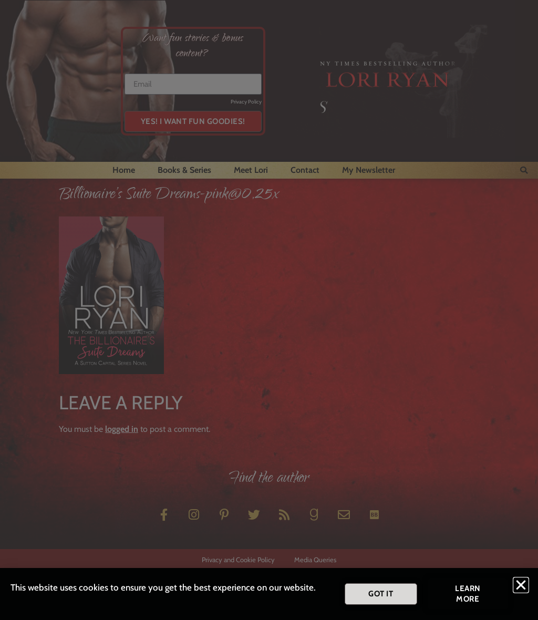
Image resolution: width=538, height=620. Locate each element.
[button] (520, 586)
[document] (269, 310)
